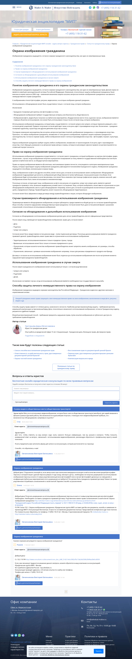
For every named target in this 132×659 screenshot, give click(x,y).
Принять (99, 651)
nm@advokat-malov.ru (100, 512)
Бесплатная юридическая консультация (61, 2)
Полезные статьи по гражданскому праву (66, 367)
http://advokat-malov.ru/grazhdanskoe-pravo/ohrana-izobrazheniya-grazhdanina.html (65, 501)
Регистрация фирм (71, 644)
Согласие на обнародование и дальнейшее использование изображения (42, 75)
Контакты (87, 2)
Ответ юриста (20, 426)
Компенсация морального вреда (80, 358)
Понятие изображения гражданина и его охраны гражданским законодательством (45, 66)
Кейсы (95, 2)
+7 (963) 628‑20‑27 (96, 609)
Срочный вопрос (21, 402)
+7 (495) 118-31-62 (110, 7)
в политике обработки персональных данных (54, 655)
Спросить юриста (111, 403)
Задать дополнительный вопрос (29, 459)
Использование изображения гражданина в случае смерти (37, 78)
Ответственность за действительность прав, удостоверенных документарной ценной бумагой (38, 354)
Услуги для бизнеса (43, 29)
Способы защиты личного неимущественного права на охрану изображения (43, 81)
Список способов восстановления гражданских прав (34, 350)
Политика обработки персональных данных (98, 640)
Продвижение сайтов (20, 642)
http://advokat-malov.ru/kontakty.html (28, 514)
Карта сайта (50, 644)
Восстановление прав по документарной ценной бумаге (89, 350)
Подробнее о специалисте (34, 336)
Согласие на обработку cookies (94, 642)
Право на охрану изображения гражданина (31, 69)
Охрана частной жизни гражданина (28, 358)
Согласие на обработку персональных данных (99, 644)
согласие (53, 651)
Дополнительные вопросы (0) (38, 426)
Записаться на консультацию (109, 2)
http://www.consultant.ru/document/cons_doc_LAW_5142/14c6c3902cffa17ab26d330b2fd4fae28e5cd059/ (63, 559)
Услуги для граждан (21, 29)
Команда (79, 2)
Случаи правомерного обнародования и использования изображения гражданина (45, 72)
